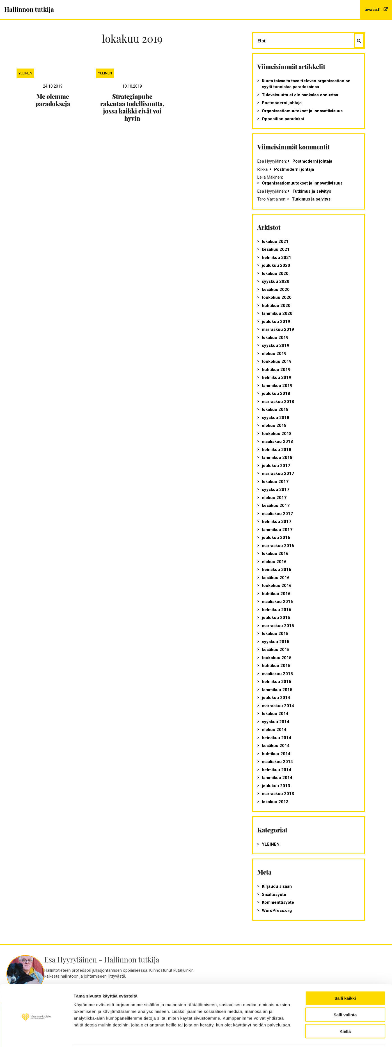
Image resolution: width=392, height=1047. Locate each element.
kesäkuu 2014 (276, 745)
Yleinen (25, 73)
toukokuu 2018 (277, 433)
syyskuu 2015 (275, 641)
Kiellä (345, 1011)
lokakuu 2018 (275, 409)
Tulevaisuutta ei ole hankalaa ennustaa (300, 94)
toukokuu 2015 (277, 657)
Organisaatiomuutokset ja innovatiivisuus (302, 110)
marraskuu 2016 (278, 545)
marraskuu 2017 (278, 473)
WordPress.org (277, 910)
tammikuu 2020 (277, 313)
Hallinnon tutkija (29, 9)
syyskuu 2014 (275, 721)
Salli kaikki (345, 978)
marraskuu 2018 (278, 401)
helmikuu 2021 (276, 257)
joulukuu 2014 (276, 697)
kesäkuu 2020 (276, 289)
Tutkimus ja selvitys (311, 191)
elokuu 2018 (274, 425)
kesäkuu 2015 (276, 649)
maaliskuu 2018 (277, 441)
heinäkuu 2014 (276, 737)
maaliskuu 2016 (277, 601)
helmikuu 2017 (276, 521)
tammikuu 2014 (277, 777)
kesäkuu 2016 (276, 577)
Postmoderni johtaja (282, 102)
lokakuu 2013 (275, 801)
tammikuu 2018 (277, 457)
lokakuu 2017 (275, 481)
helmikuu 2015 (276, 681)
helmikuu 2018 (276, 449)
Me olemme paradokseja (52, 100)
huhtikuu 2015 (276, 665)
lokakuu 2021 (275, 241)
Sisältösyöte (274, 894)
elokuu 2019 (274, 353)
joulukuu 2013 (276, 785)
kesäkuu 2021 (276, 249)
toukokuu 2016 (277, 585)
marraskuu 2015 (278, 625)
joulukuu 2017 (276, 465)
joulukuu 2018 (276, 393)
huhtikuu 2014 (276, 753)
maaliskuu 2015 (277, 673)
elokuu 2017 (274, 497)
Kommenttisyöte (278, 902)
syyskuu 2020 (275, 281)
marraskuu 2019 (278, 329)
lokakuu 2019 (275, 337)
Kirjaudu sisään (277, 886)
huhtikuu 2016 (276, 593)
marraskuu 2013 (278, 793)
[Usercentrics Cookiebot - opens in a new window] (36, 1036)
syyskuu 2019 (275, 345)
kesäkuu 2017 (276, 505)
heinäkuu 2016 (276, 569)
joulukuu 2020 (276, 265)
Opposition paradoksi (283, 118)
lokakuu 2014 (275, 713)
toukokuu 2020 (277, 297)
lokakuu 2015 (275, 633)
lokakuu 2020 (275, 273)
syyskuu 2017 (275, 489)
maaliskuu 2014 (277, 761)
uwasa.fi (373, 9)
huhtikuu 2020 (276, 305)
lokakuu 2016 (275, 553)
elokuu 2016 (274, 561)
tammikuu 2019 (277, 385)
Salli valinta (345, 994)
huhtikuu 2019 (276, 369)
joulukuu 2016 (276, 537)
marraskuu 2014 (278, 705)
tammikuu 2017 (277, 529)
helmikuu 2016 (276, 609)
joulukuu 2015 (276, 617)
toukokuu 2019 (277, 361)
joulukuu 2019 (276, 321)
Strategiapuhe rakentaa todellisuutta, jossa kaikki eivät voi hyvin (132, 107)
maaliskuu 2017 (277, 513)
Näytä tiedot (336, 1036)
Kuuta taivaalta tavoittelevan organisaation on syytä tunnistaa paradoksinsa (306, 83)
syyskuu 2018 (275, 417)
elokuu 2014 (274, 729)
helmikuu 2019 (276, 377)
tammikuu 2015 (277, 689)
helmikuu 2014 (276, 769)
